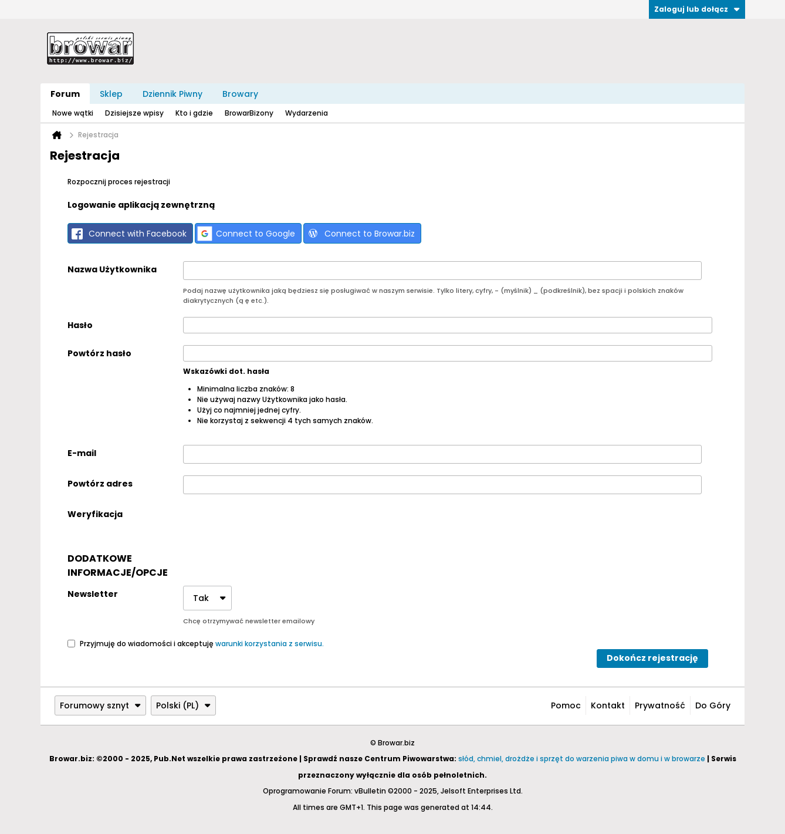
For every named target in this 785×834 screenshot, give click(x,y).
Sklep (111, 94)
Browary (240, 94)
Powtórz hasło (99, 353)
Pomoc (566, 705)
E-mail (81, 453)
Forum (65, 94)
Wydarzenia (306, 113)
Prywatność (660, 705)
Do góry (712, 705)
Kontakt (608, 705)
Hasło (80, 325)
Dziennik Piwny (172, 94)
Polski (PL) (183, 705)
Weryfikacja (95, 514)
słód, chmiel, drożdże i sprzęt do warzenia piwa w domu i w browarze (581, 759)
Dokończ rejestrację (652, 658)
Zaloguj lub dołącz (697, 9)
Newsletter (92, 594)
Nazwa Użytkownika (112, 269)
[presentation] (272, 529)
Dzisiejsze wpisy (134, 113)
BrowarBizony (249, 113)
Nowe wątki (72, 113)
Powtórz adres (100, 483)
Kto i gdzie (194, 113)
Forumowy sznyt (100, 705)
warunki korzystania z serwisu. (269, 643)
